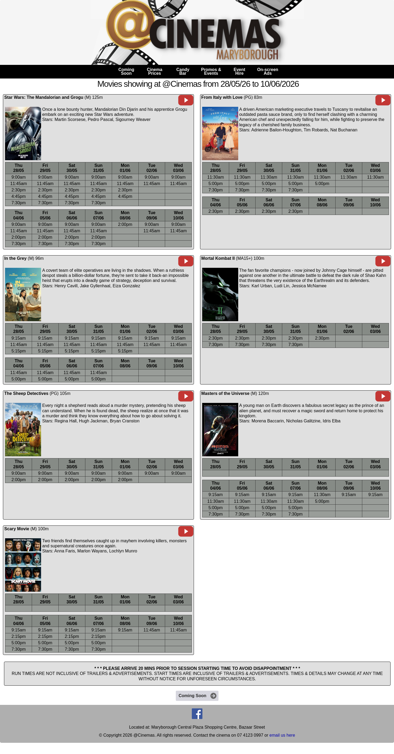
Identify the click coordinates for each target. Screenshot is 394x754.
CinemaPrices (154, 71)
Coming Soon (198, 696)
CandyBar (182, 71)
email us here (282, 735)
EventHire (239, 71)
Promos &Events (211, 71)
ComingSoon (126, 71)
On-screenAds (267, 71)
